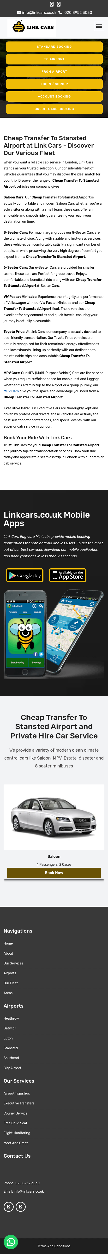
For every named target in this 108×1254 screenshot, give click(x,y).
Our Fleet (11, 983)
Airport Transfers (17, 1093)
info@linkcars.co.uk (36, 12)
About (8, 954)
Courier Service (15, 1113)
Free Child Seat (15, 1123)
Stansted (11, 1048)
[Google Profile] (58, 4)
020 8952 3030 (74, 12)
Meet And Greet (16, 1143)
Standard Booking (54, 46)
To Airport (54, 59)
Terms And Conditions (54, 1246)
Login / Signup (54, 84)
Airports (10, 973)
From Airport (54, 71)
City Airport (12, 1068)
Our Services (13, 963)
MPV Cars (11, 391)
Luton (8, 1038)
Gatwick (10, 1028)
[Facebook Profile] (52, 4)
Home (8, 943)
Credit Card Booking (54, 108)
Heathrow (11, 1018)
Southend (11, 1058)
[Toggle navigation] (99, 26)
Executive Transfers (19, 1103)
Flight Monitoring (17, 1133)
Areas (8, 993)
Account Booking (54, 96)
